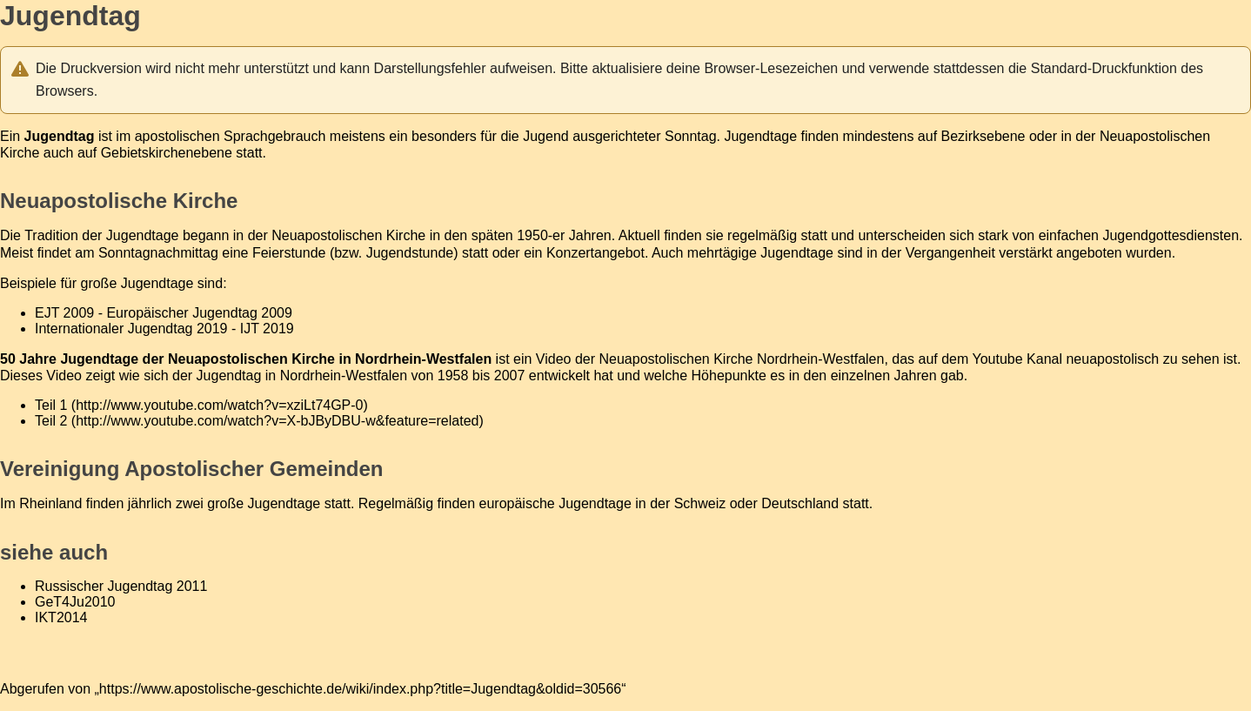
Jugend (546, 136)
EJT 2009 (64, 312)
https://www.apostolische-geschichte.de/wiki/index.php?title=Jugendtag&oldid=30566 (360, 688)
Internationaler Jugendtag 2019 (131, 328)
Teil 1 (51, 405)
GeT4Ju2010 (75, 601)
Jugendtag (229, 375)
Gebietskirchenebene (166, 152)
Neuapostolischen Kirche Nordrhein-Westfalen (742, 359)
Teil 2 (51, 420)
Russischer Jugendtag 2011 (121, 586)
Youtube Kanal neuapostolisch (1066, 359)
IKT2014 (61, 617)
